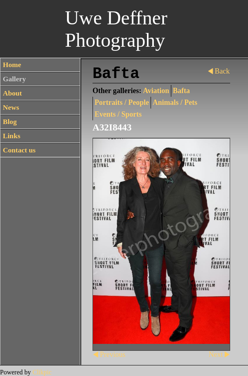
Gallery (14, 79)
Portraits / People (122, 102)
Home (12, 65)
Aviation (156, 91)
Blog (10, 121)
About (12, 93)
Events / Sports (118, 114)
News (11, 107)
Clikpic (42, 372)
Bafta (181, 91)
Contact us (19, 150)
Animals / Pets (175, 102)
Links (11, 136)
